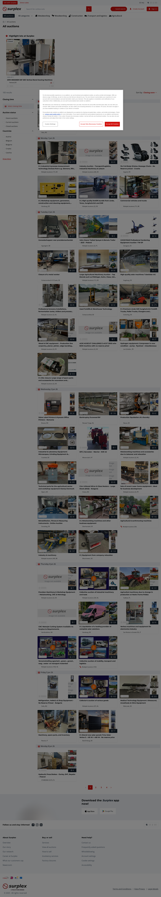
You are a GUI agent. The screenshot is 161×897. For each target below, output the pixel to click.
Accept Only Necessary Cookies (91, 124)
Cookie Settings (50, 124)
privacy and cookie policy (52, 114)
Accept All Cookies (112, 124)
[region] (81, 110)
